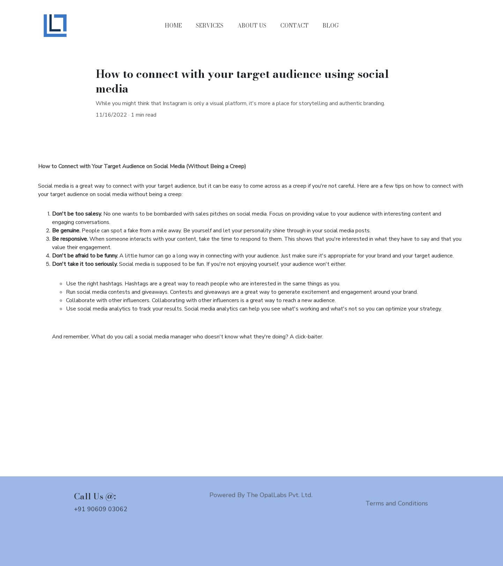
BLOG (331, 25)
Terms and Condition (395, 504)
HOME (173, 25)
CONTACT (294, 25)
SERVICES (209, 25)
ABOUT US (251, 25)
